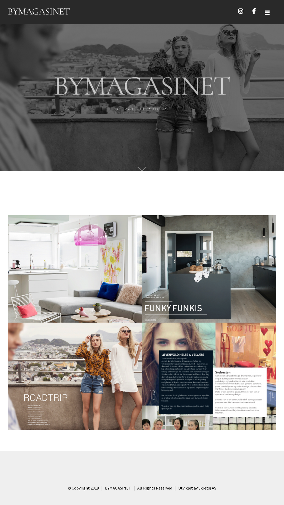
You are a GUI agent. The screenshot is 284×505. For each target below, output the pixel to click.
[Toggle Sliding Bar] (267, 12)
